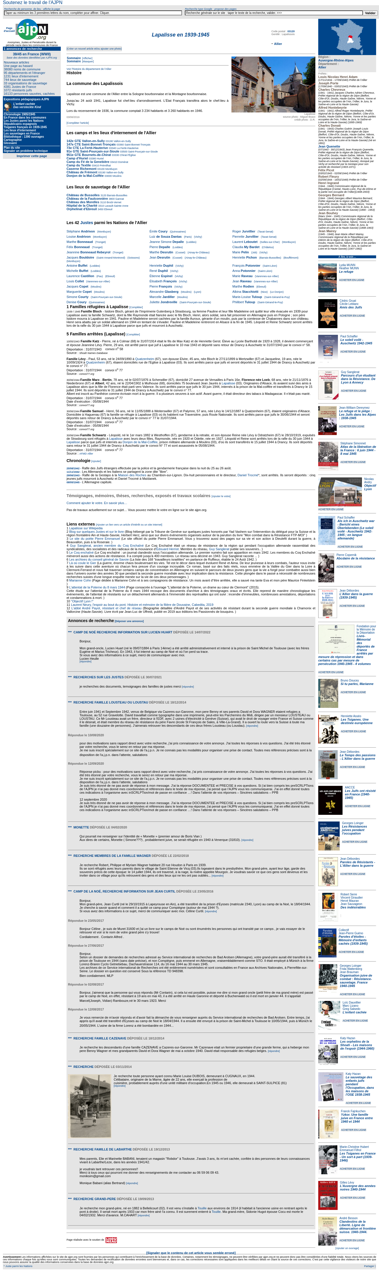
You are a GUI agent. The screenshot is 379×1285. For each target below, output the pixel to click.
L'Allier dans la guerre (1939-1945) (356, 595)
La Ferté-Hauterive (127, 148)
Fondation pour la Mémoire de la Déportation (366, 629)
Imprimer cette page (32, 156)
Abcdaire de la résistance (355, 558)
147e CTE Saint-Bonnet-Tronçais (91, 144)
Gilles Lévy (347, 1182)
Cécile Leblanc (349, 304)
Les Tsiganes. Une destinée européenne (357, 721)
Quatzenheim (144, 359)
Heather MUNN (349, 268)
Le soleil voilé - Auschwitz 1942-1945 (356, 341)
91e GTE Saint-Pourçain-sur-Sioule (93, 151)
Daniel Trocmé (248, 475)
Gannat (119, 198)
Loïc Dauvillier (352, 1002)
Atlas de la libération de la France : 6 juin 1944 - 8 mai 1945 (358, 450)
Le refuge (346, 271)
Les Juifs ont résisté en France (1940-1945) (360, 794)
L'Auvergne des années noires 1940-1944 (358, 1187)
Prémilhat (105, 165)
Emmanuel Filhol (350, 1150)
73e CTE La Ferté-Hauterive (87, 148)
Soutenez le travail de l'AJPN (32, 2)
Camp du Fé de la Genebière (88, 161)
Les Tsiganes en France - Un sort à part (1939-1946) (358, 1157)
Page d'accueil (9, 29)
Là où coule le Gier (82, 563)
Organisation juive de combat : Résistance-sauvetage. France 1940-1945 (356, 981)
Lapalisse (228, 383)
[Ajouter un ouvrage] (347, 1248)
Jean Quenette (329, 146)
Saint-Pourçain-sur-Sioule (142, 151)
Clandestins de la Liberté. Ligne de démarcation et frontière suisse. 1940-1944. (357, 1227)
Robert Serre (349, 894)
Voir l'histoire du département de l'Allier (89, 69)
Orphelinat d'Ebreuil (82, 209)
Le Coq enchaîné (81, 552)
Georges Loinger (353, 823)
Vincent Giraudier (352, 897)
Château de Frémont (82, 172)
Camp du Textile (79, 165)
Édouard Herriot (167, 549)
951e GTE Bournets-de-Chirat (89, 155)
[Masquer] (87, 61)
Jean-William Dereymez (354, 407)
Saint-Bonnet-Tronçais (137, 144)
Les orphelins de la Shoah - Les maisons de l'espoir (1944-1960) (357, 1045)
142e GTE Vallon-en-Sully (86, 141)
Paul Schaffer (349, 336)
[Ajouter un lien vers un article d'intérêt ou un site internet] (129, 524)
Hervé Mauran (350, 900)
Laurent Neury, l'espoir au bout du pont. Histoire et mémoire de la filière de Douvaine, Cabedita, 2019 (142, 604)
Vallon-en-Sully (122, 141)
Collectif (344, 930)
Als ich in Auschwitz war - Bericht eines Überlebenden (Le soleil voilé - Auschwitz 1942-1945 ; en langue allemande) (356, 529)
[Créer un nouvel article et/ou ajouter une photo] (94, 48)
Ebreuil (108, 209)
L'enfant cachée (355, 1012)
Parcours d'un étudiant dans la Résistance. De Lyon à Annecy (358, 379)
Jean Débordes (349, 590)
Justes (86, 222)
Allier (322, 67)
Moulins (117, 176)
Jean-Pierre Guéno (351, 933)
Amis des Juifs (351, 307)
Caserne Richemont (81, 168)
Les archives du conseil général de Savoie (99, 559)
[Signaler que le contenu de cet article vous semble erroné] (191, 1253)
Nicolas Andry (369, 480)
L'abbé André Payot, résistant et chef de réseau (106, 608)
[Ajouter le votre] (221, 496)
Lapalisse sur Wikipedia (86, 528)
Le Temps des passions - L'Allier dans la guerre (358, 756)
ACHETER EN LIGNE (352, 280)
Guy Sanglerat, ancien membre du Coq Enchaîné (107, 545)
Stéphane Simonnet (353, 443)
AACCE (350, 787)
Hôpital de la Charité (82, 205)
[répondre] (85, 661)
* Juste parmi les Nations (17, 1266)
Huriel (100, 158)
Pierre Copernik (346, 555)
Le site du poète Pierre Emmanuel (95, 538)
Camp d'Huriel (78, 158)
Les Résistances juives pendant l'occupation (354, 830)
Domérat (122, 162)
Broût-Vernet (113, 202)
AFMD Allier (86, 453)
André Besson (348, 1218)
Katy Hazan (347, 1038)
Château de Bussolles (83, 195)
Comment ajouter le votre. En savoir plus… (97, 503)
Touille (202, 1208)
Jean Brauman (349, 972)
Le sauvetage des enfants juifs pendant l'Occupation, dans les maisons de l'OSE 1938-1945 (360, 1085)
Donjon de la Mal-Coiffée (85, 175)
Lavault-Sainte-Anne (116, 205)
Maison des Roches (132, 475)
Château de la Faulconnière (87, 198)
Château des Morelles (83, 202)
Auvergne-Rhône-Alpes (336, 60)
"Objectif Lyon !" (82, 601)
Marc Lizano (350, 1005)
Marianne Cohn (80, 580)
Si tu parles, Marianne (357, 684)
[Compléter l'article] (78, 122)
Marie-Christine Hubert (354, 1146)
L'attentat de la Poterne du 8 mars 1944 (97, 587)
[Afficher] (86, 58)
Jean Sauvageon (351, 904)
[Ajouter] (96, 461)
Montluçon (110, 169)
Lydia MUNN (347, 265)
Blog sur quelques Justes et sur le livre (97, 531)
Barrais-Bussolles (116, 195)
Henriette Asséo (351, 716)
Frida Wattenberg (351, 968)
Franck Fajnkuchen (353, 1111)
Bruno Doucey (350, 680)
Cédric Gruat (348, 300)
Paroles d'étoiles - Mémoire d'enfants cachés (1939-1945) (353, 940)
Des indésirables (353, 907)
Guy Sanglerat (350, 372)
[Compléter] (136, 307)
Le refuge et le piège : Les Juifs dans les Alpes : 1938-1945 (357, 414)
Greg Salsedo (351, 1008)
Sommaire (74, 58)
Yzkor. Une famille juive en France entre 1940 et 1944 (357, 1118)
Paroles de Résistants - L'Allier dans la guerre (357, 863)
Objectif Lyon (370, 487)
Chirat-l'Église (127, 155)
